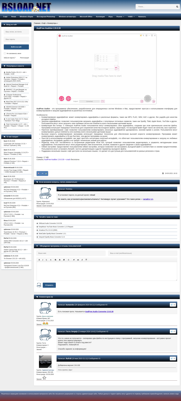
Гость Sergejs (72, 331)
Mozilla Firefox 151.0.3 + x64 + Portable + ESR (15, 73)
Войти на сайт (16, 47)
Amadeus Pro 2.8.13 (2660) (48, 230)
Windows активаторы (67, 17)
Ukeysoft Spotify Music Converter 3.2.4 (52, 237)
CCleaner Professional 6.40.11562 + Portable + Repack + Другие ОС (15, 96)
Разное (119, 17)
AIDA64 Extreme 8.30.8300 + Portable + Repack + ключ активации (15, 108)
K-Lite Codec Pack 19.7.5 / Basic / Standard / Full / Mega (16, 120)
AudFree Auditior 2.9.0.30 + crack (57, 159)
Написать (142, 17)
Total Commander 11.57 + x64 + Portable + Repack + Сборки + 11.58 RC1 (16, 126)
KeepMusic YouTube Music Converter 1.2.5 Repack (56, 227)
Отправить (49, 285)
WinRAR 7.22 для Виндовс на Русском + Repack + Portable (15, 90)
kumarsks (70, 305)
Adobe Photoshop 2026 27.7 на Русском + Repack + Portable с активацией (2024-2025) (15, 79)
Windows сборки (26, 17)
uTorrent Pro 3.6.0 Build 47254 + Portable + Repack (16, 114)
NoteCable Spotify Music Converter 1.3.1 (52, 233)
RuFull (68, 358)
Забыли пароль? (9, 58)
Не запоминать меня (14, 53)
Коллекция (100, 17)
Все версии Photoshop (46, 17)
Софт (5, 17)
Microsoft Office (86, 17)
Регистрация (24, 58)
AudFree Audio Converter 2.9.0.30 (99, 312)
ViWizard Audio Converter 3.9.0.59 (50, 223)
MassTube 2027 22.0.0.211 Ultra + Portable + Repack (16, 102)
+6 (42, 173)
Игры (110, 17)
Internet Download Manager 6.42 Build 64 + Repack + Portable (16, 85)
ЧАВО (130, 17)
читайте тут (148, 199)
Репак (13, 17)
